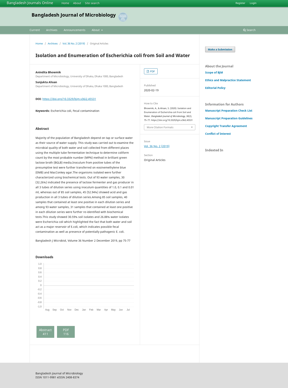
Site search (92, 3)
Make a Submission (220, 49)
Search (249, 30)
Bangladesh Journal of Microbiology (74, 14)
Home (65, 3)
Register (240, 3)
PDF (152, 71)
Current (35, 30)
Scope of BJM (214, 72)
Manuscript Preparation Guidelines (228, 118)
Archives (51, 30)
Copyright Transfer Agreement (226, 126)
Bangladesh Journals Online (30, 2)
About (77, 3)
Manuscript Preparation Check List (228, 110)
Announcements (74, 30)
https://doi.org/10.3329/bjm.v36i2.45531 (69, 99)
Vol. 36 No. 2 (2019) (74, 43)
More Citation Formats (160, 127)
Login (253, 3)
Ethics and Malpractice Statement (228, 80)
